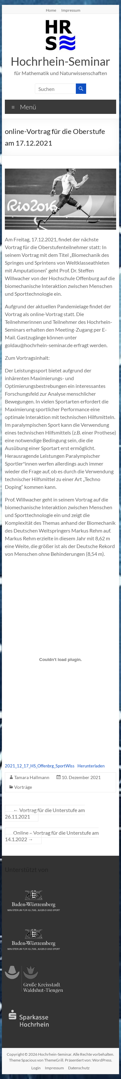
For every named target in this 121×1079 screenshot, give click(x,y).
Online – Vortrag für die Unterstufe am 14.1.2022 (52, 836)
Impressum (70, 10)
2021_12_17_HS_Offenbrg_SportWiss (40, 765)
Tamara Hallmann (31, 777)
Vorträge (23, 787)
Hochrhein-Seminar (60, 61)
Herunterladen (91, 765)
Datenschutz (79, 1067)
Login (36, 1067)
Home (51, 10)
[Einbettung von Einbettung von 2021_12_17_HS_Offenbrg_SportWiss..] (60, 660)
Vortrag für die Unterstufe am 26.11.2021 (45, 813)
